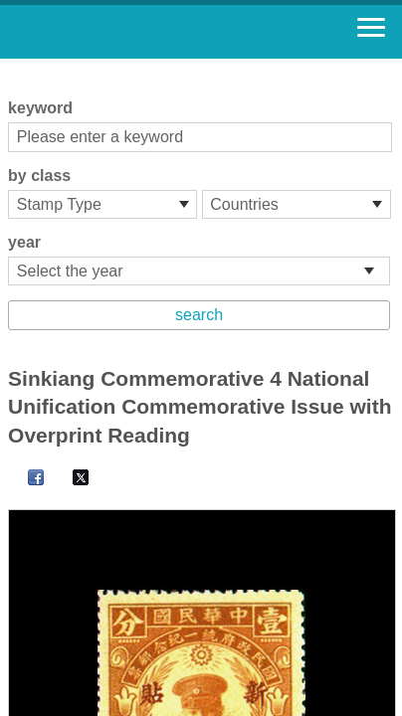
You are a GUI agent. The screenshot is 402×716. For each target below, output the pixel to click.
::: (14, 67)
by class (39, 175)
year (24, 242)
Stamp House (124, 32)
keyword (40, 107)
